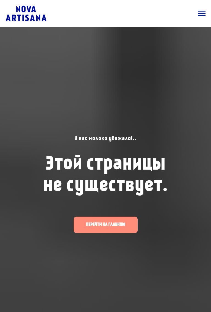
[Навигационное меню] (202, 13)
